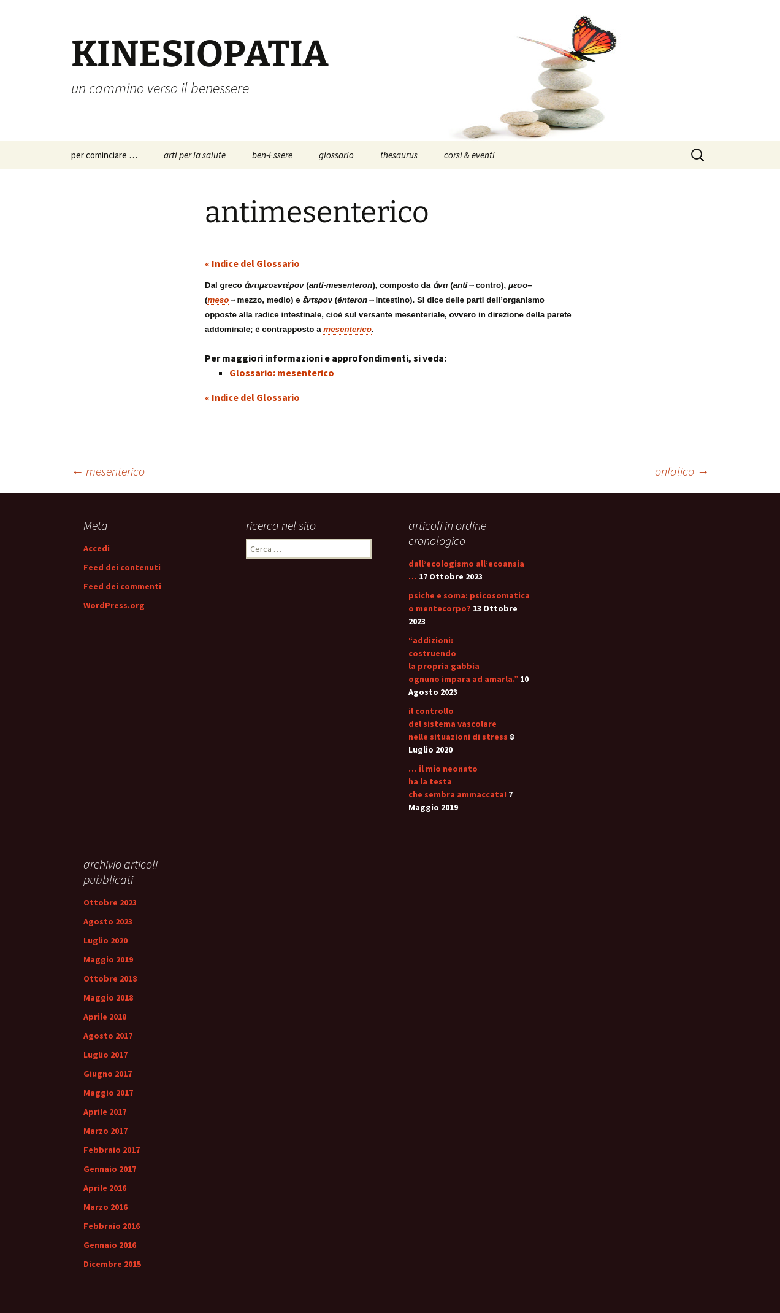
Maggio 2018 (108, 997)
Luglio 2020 (105, 940)
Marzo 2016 (105, 1206)
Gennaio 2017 (109, 1168)
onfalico (682, 471)
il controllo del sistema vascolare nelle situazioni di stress (458, 723)
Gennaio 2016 (109, 1244)
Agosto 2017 (107, 1035)
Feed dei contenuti (122, 567)
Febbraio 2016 (111, 1225)
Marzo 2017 (105, 1130)
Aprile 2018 (104, 1016)
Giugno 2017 (107, 1073)
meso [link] (218, 299)
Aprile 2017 (104, 1111)
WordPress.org (114, 605)
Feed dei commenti (122, 586)
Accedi (96, 548)
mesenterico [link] (347, 329)
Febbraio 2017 (111, 1149)
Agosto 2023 (107, 921)
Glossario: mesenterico (281, 372)
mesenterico (108, 471)
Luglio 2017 (105, 1054)
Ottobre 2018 (110, 978)
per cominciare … (104, 155)
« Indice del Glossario (252, 263)
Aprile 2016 (104, 1187)
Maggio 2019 (108, 959)
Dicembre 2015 (112, 1263)
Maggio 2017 (108, 1092)
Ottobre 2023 (110, 902)
